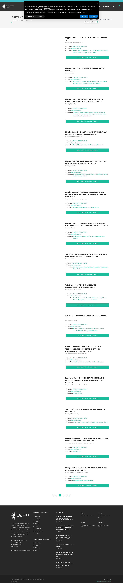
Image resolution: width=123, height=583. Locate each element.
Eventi (36, 518)
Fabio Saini (93, 49)
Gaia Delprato (104, 264)
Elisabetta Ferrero (78, 477)
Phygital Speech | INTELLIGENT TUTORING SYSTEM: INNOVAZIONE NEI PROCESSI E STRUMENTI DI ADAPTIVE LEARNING (85, 191)
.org (111, 1)
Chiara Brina (96, 264)
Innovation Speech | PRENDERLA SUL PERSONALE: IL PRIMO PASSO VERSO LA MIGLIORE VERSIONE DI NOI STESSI (84, 377)
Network (37, 521)
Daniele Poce (85, 204)
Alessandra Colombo (79, 111)
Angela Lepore (83, 297)
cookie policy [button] (47, 8)
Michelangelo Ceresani (99, 47)
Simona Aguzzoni (78, 171)
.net (105, 1)
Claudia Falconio (94, 204)
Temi (36, 547)
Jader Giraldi (76, 419)
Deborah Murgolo (78, 142)
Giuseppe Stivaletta (86, 78)
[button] (97, 4)
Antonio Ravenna (89, 359)
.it (102, 1)
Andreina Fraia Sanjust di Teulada (82, 113)
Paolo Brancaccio (98, 142)
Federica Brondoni (88, 477)
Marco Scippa (77, 326)
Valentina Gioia (100, 171)
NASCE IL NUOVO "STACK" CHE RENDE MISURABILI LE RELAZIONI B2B (64, 551)
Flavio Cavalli (83, 173)
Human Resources (76, 45)
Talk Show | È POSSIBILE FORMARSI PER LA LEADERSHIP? (86, 313)
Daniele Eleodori (89, 109)
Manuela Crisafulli (85, 419)
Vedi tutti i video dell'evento (87, 54)
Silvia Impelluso (89, 111)
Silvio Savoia (94, 419)
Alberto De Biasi (77, 390)
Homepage (37, 513)
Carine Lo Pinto (87, 233)
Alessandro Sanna (102, 419)
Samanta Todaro (88, 264)
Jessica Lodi (98, 295)
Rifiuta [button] (84, 16)
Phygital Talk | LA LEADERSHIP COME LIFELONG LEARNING (86, 35)
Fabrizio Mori (77, 47)
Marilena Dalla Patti (89, 295)
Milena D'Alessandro (78, 266)
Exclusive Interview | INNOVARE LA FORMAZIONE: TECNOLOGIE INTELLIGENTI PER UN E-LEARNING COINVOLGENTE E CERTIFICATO (83, 346)
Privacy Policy (14, 578)
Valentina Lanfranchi (78, 359)
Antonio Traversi (96, 233)
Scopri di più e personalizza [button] (35, 16)
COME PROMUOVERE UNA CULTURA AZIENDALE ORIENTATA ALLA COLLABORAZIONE (65, 561)
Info (12, 19)
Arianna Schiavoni (96, 80)
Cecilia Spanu (76, 448)
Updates (37, 523)
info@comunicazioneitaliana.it (104, 579)
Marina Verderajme (99, 109)
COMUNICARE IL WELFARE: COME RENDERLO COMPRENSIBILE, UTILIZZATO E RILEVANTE (65, 524)
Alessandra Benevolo (79, 109)
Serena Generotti (98, 359)
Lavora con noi (38, 528)
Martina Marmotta (78, 264)
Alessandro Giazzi (92, 327)
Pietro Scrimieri (85, 326)
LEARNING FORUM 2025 (80, 43)
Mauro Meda (76, 78)
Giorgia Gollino (87, 80)
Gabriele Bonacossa (86, 47)
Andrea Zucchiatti (88, 142)
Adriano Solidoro (96, 78)
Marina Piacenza (94, 326)
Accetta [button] (93, 16)
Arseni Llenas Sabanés (100, 111)
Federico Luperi (77, 204)
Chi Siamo (37, 516)
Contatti (37, 530)
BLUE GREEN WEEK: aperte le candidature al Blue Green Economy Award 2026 (64, 534)
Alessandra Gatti (82, 327)
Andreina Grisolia (92, 297)
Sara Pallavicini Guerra (89, 171)
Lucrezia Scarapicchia (83, 49)
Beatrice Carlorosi (78, 295)
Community (38, 525)
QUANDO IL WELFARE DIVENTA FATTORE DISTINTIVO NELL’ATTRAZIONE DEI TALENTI (64, 515)
